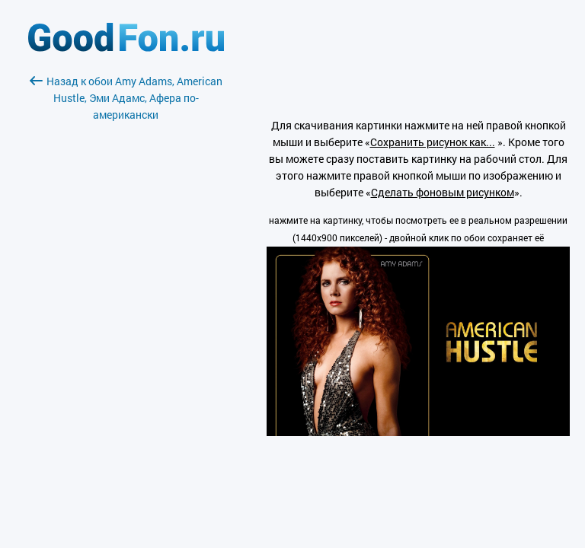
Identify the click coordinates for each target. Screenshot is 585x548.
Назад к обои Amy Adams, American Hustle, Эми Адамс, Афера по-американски (126, 98)
